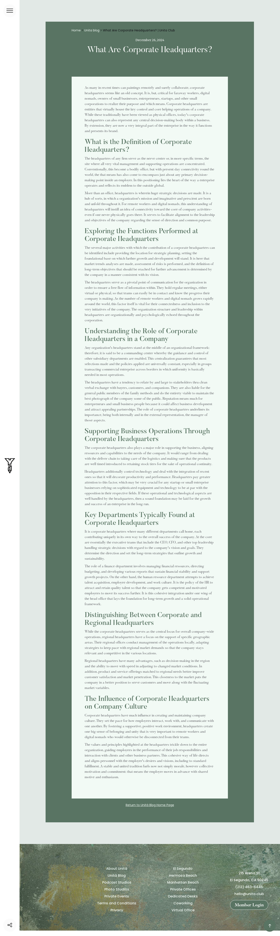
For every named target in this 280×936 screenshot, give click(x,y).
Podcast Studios (116, 882)
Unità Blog (117, 875)
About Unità (116, 868)
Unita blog (91, 30)
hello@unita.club (249, 893)
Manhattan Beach (183, 882)
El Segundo (183, 868)
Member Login (249, 905)
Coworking (183, 903)
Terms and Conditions (116, 903)
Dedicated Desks (183, 896)
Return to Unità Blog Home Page (150, 805)
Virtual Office (182, 910)
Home (76, 30)
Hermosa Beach (183, 875)
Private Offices (183, 889)
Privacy (116, 910)
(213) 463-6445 (249, 886)
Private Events (116, 896)
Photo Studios (116, 889)
